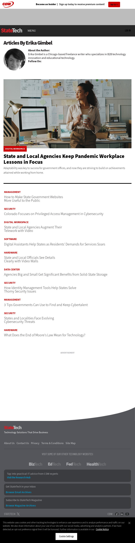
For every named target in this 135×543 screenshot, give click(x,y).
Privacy (35, 443)
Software (10, 239)
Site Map (71, 443)
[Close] (129, 523)
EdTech (54, 464)
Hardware (10, 252)
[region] (67, 530)
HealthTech (96, 464)
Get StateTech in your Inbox (21, 486)
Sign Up (113, 4)
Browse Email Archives (18, 492)
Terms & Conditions (52, 443)
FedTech (73, 464)
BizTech (35, 464)
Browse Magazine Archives (21, 505)
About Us (9, 443)
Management (12, 192)
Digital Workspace (15, 149)
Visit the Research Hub (18, 477)
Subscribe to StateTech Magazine (24, 500)
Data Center (12, 269)
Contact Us (23, 443)
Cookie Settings (66, 536)
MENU (32, 30)
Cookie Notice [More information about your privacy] (102, 529)
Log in (128, 30)
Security (9, 209)
